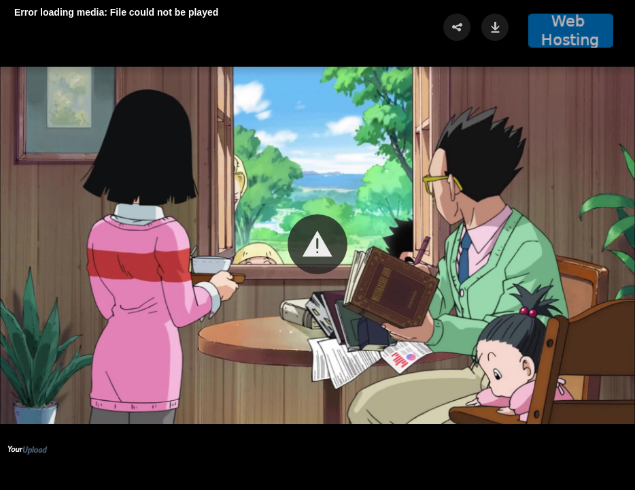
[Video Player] (317, 245)
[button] (317, 244)
